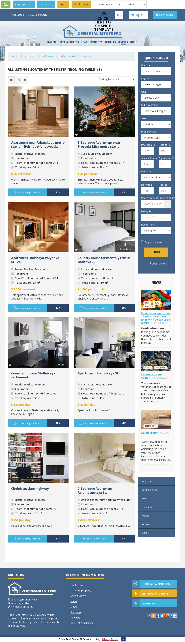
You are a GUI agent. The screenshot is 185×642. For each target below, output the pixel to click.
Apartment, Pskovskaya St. (98, 373)
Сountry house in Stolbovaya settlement (33, 375)
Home (14, 56)
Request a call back (81, 623)
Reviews (123, 42)
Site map (75, 612)
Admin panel (81, 4)
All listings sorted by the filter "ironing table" (68, 56)
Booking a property (156, 584)
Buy (6, 4)
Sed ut (147, 367)
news (156, 303)
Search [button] (52, 42)
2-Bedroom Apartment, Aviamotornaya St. (95, 491)
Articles (146, 515)
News (84, 42)
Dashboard (165, 15)
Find (156, 252)
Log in (63, 4)
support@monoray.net (24, 599)
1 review (125, 249)
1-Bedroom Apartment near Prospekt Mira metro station (99, 144)
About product (24, 4)
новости (149, 306)
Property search (30, 56)
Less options (159, 263)
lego (147, 303)
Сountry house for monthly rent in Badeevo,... (104, 260)
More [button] (134, 42)
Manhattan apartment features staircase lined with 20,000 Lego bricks (156, 318)
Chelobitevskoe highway (30, 489)
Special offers (69, 42)
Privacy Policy (110, 639)
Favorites (147, 507)
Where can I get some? (151, 376)
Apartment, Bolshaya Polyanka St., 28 (35, 260)
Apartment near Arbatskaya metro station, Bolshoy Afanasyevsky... (38, 144)
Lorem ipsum (150, 426)
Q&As (73, 606)
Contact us (46, 4)
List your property (37, 14)
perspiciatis (160, 367)
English (138, 15)
